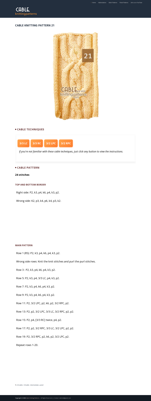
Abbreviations (102, 2)
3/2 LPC (51, 143)
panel (41, 385)
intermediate (34, 385)
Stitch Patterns (113, 2)
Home (93, 2)
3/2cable (20, 385)
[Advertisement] (96, 10)
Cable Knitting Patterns (32, 398)
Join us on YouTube (136, 2)
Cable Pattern (28, 167)
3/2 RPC (66, 143)
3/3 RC (37, 143)
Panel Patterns (124, 2)
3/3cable (26, 385)
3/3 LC (23, 143)
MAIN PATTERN (24, 245)
